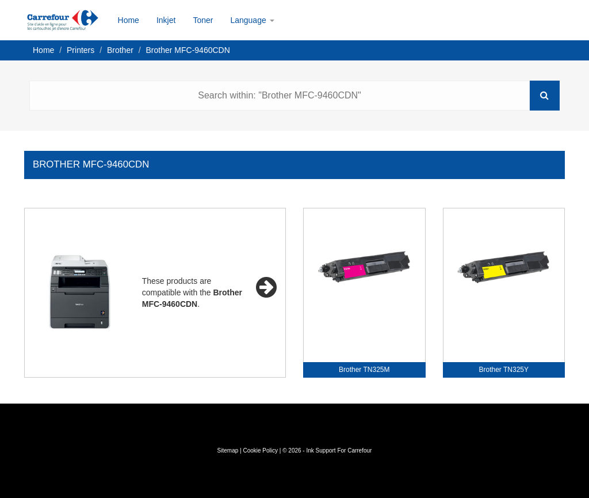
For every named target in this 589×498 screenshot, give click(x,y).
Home (128, 20)
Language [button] (252, 20)
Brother (120, 50)
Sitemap (228, 450)
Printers (80, 50)
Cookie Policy (260, 450)
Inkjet (165, 20)
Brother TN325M (364, 370)
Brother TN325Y (504, 370)
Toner (203, 20)
